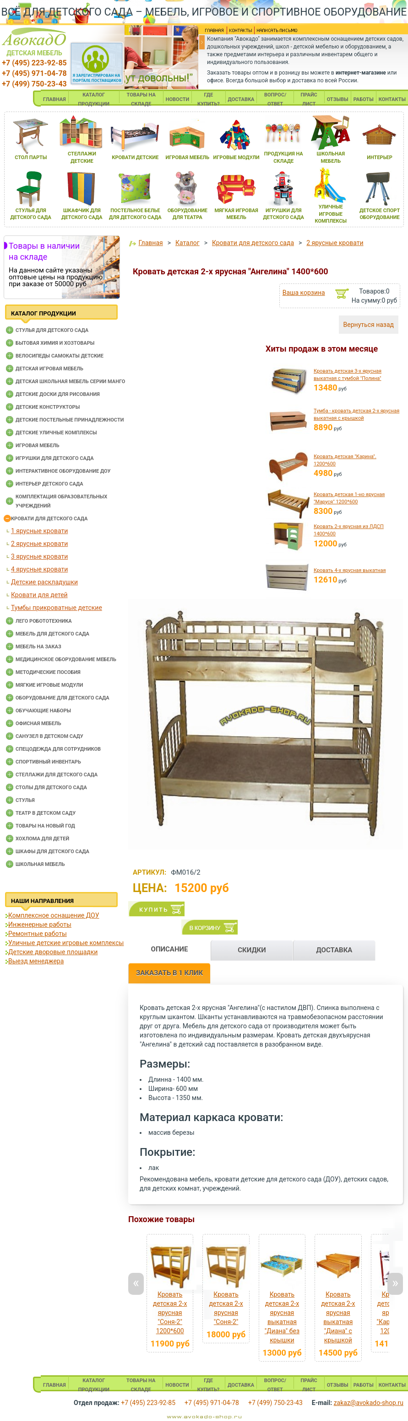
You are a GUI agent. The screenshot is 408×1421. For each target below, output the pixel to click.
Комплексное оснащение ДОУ (53, 915)
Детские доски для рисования (58, 394)
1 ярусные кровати (39, 530)
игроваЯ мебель (188, 157)
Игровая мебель (38, 446)
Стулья (25, 800)
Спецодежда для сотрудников (58, 749)
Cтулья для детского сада (52, 330)
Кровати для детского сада (49, 519)
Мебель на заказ (38, 647)
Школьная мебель (40, 864)
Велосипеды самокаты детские (59, 356)
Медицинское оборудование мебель (66, 659)
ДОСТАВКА (241, 99)
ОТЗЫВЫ (337, 99)
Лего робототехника (44, 621)
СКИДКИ (252, 950)
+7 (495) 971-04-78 (34, 73)
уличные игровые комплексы (331, 214)
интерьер (379, 157)
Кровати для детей (39, 594)
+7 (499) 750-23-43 (34, 84)
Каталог (187, 242)
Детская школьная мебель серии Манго (70, 382)
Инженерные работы (39, 924)
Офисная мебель (38, 724)
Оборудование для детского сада (62, 698)
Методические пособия (48, 672)
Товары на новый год (45, 826)
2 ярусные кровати (39, 543)
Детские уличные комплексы (56, 433)
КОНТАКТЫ (392, 99)
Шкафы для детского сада (52, 852)
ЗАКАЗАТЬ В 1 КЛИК (169, 973)
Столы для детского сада (51, 788)
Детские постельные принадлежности (70, 420)
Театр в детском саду (46, 813)
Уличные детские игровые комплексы (66, 942)
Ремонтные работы (37, 933)
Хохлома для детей (42, 839)
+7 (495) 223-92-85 (34, 63)
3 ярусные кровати (39, 556)
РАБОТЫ (364, 99)
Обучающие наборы (43, 711)
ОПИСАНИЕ (169, 949)
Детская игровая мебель (49, 369)
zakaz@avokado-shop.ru (368, 1402)
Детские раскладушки (44, 582)
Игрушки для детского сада (55, 458)
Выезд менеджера (36, 961)
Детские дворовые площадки (53, 952)
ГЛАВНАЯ (54, 99)
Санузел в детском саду (49, 736)
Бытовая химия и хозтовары (55, 343)
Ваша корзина (304, 292)
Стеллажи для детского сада (57, 775)
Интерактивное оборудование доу (63, 471)
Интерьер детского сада (49, 484)
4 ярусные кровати (39, 569)
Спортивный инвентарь (48, 762)
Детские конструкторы (48, 407)
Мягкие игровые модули (49, 685)
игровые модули (236, 157)
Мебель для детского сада (52, 634)
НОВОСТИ (178, 99)
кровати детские (135, 157)
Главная (150, 242)
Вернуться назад (368, 324)
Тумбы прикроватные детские (56, 607)
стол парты (31, 157)
